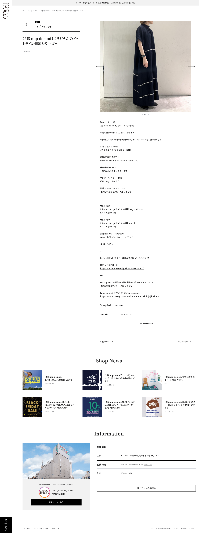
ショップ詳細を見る (145, 323)
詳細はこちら (148, 464)
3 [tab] (145, 114)
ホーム (25, 11)
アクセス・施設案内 (148, 488)
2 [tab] (144, 114)
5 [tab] (148, 114)
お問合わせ (56, 528)
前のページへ (107, 341)
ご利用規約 (26, 528)
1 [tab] (142, 114)
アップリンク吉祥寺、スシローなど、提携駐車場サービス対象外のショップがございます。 (105, 3)
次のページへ (183, 341)
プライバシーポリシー (41, 528)
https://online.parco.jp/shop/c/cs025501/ (122, 268)
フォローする (58, 502)
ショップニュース (34, 11)
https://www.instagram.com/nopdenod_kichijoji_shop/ (129, 296)
